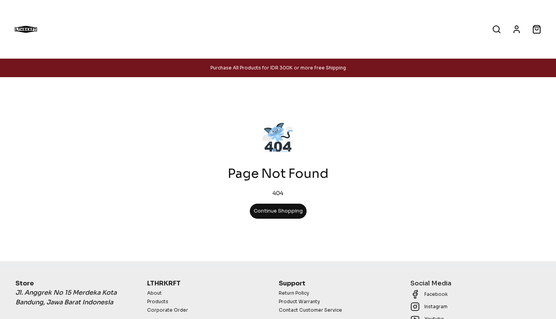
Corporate (282, 28)
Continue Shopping (278, 211)
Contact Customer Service (310, 310)
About (325, 28)
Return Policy (294, 293)
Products (235, 28)
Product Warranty (299, 301)
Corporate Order (167, 310)
